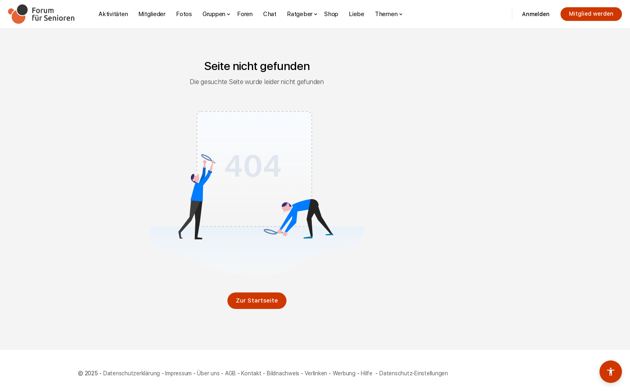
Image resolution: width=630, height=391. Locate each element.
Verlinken (316, 373)
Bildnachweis (283, 373)
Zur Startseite (257, 300)
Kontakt (251, 373)
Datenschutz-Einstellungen (413, 373)
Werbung (344, 373)
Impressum (178, 373)
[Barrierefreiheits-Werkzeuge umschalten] (610, 371)
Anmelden (536, 14)
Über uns (208, 373)
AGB (230, 373)
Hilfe (367, 373)
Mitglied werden (591, 13)
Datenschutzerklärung (131, 373)
